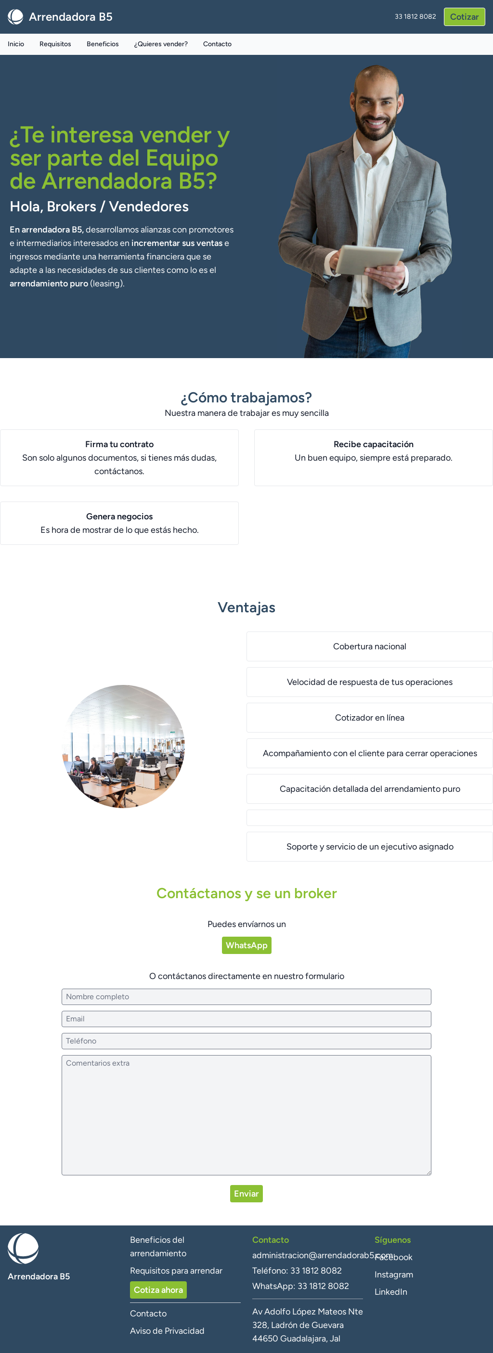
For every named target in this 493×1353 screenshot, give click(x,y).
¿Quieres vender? (161, 44)
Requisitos (55, 44)
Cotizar (464, 17)
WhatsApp (247, 945)
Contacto (217, 44)
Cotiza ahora (158, 1290)
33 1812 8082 (415, 17)
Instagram (394, 1274)
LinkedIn (391, 1292)
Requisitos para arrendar (176, 1270)
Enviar (246, 1193)
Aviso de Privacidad (167, 1331)
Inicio (16, 44)
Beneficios (103, 44)
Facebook (394, 1257)
